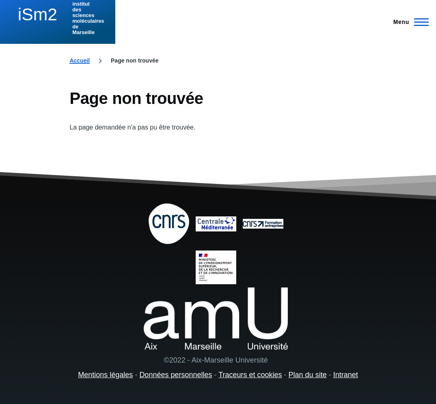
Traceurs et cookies (250, 375)
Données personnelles (175, 375)
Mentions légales (105, 375)
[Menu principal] (408, 22)
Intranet (345, 375)
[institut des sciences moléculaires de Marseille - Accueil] (57, 18)
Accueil (79, 60)
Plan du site (308, 375)
